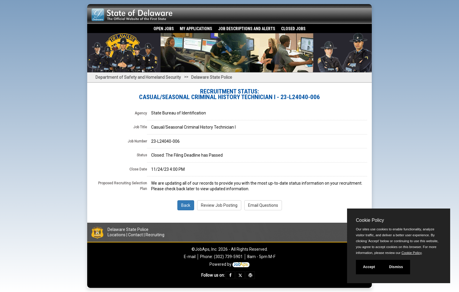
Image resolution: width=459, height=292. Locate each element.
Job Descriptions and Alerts (246, 28)
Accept (369, 267)
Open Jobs (163, 28)
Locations (117, 234)
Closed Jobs (293, 28)
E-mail (190, 256)
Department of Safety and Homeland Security (138, 77)
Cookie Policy (370, 220)
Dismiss (396, 267)
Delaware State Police (211, 77)
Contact (135, 234)
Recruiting (155, 234)
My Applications (196, 28)
